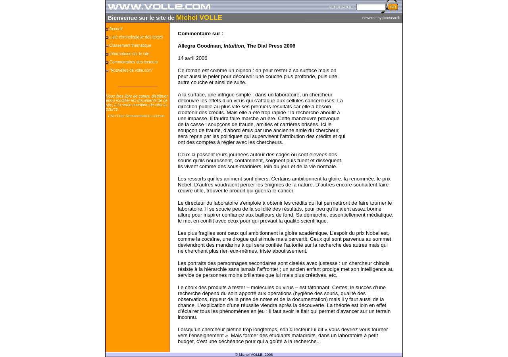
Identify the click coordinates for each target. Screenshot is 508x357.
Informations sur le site (130, 54)
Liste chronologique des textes (136, 37)
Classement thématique (130, 45)
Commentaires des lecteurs (134, 62)
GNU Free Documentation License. (136, 116)
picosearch (391, 18)
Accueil (116, 29)
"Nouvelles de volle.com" (131, 70)
